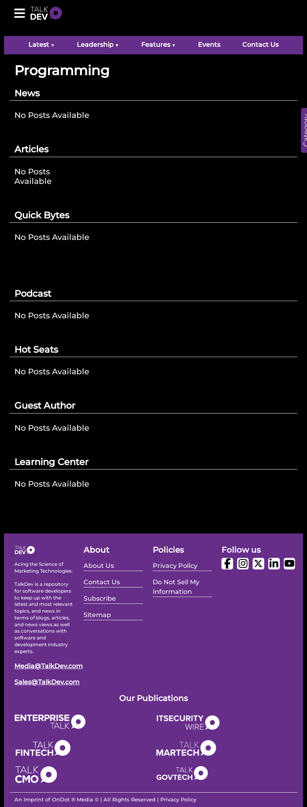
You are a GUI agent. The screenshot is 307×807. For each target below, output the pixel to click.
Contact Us (260, 44)
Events (209, 44)
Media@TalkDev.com (48, 666)
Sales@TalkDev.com (47, 682)
